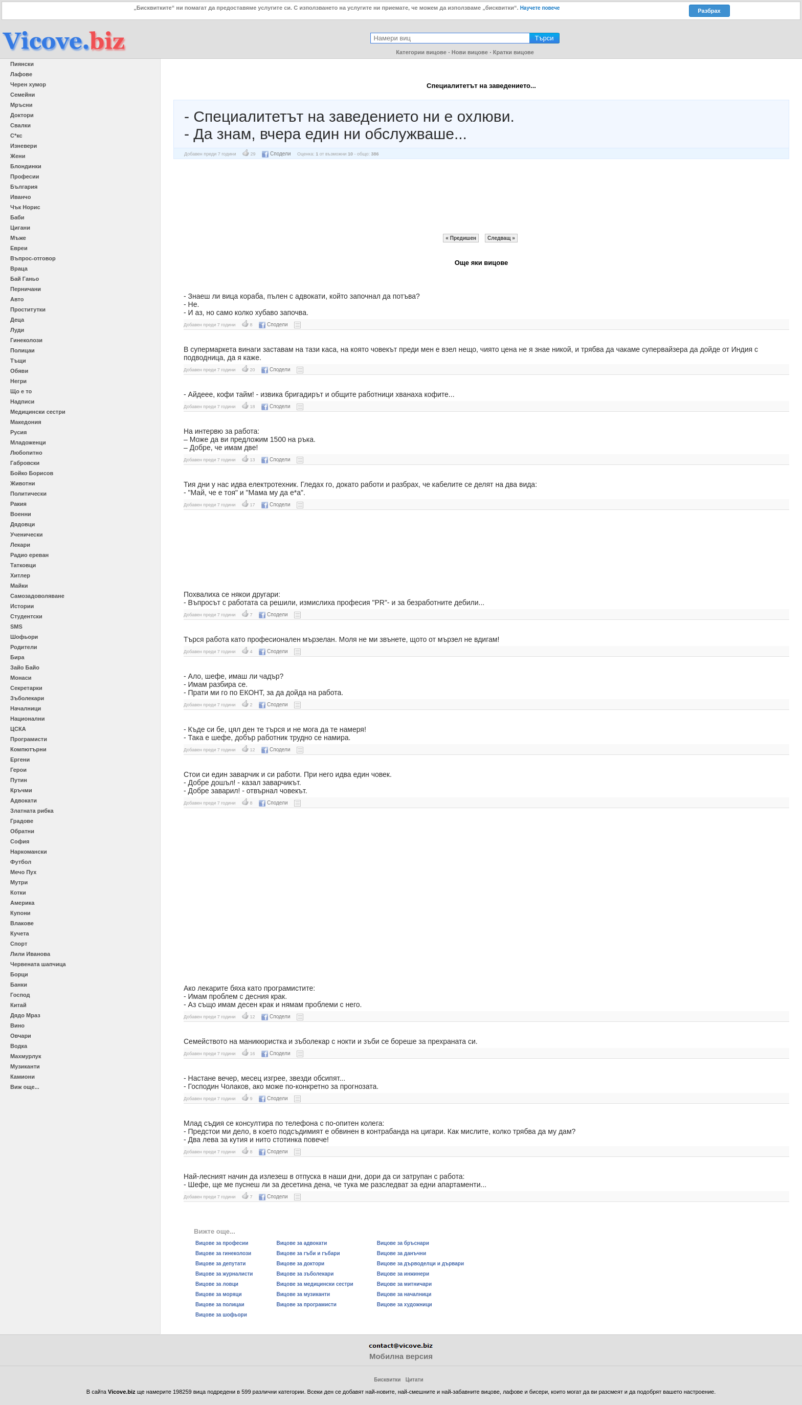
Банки (18, 985)
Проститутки (28, 309)
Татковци (23, 565)
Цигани (20, 228)
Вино (17, 1025)
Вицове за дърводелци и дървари (420, 1263)
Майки (19, 586)
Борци (19, 974)
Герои (18, 770)
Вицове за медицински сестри (315, 1284)
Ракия (18, 504)
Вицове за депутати (220, 1263)
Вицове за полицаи (219, 1304)
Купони (20, 913)
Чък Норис (25, 207)
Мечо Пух (23, 872)
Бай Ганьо (24, 279)
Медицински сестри (37, 412)
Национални (27, 719)
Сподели (276, 154)
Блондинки (25, 166)
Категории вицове (421, 52)
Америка (22, 903)
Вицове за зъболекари (305, 1274)
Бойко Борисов (31, 473)
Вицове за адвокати (302, 1243)
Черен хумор (28, 84)
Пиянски (22, 64)
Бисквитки (387, 1379)
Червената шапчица (38, 964)
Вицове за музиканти (303, 1294)
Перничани (25, 289)
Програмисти (28, 739)
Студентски (26, 616)
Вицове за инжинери (403, 1274)
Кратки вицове (513, 52)
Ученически (26, 534)
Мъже (18, 238)
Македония (25, 422)
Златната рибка (32, 811)
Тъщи (18, 361)
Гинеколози (26, 340)
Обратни (22, 831)
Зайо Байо (24, 667)
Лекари (20, 545)
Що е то (21, 391)
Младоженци (28, 442)
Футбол (20, 862)
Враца (19, 268)
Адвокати (23, 800)
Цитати (415, 1379)
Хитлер (20, 575)
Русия (18, 432)
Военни (20, 514)
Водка (18, 1046)
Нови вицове (470, 52)
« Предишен (460, 238)
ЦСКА (18, 729)
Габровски (24, 463)
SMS (16, 626)
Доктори (22, 115)
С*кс (16, 135)
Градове (21, 821)
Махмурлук (25, 1056)
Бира (17, 657)
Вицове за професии (221, 1243)
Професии (24, 176)
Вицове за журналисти (224, 1274)
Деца (17, 320)
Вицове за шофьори (221, 1315)
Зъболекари (27, 698)
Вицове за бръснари (403, 1243)
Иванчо (20, 197)
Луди (17, 330)
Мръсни (21, 105)
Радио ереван (29, 555)
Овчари (20, 1036)
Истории (22, 606)
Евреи (19, 248)
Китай (18, 1005)
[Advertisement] (481, 196)
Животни (22, 483)
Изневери (23, 146)
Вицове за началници (404, 1294)
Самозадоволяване (37, 596)
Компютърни (28, 749)
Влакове (22, 923)
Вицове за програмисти (307, 1304)
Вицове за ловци (216, 1284)
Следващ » (501, 238)
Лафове (21, 74)
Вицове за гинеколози (223, 1253)
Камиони (22, 1077)
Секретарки (26, 688)
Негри (18, 381)
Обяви (19, 371)
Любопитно (26, 453)
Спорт (18, 944)
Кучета (19, 933)
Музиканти (25, 1066)
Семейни (22, 95)
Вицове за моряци (218, 1294)
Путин (18, 780)
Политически (28, 493)
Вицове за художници (404, 1304)
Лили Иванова (30, 954)
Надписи (22, 401)
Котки (18, 892)
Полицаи (22, 350)
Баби (17, 217)
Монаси (21, 678)
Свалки (20, 125)
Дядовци (22, 524)
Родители (23, 647)
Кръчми (21, 790)
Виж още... (24, 1087)
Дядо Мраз (25, 1015)
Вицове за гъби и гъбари (308, 1253)
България (24, 187)
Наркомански (28, 852)
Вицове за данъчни (401, 1253)
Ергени (20, 759)
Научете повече (540, 8)
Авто (17, 299)
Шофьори (24, 637)
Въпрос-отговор (33, 258)
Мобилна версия (401, 1356)
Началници (25, 708)
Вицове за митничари (404, 1284)
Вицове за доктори (301, 1263)
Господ (20, 995)
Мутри (19, 882)
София (19, 841)
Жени (17, 156)
